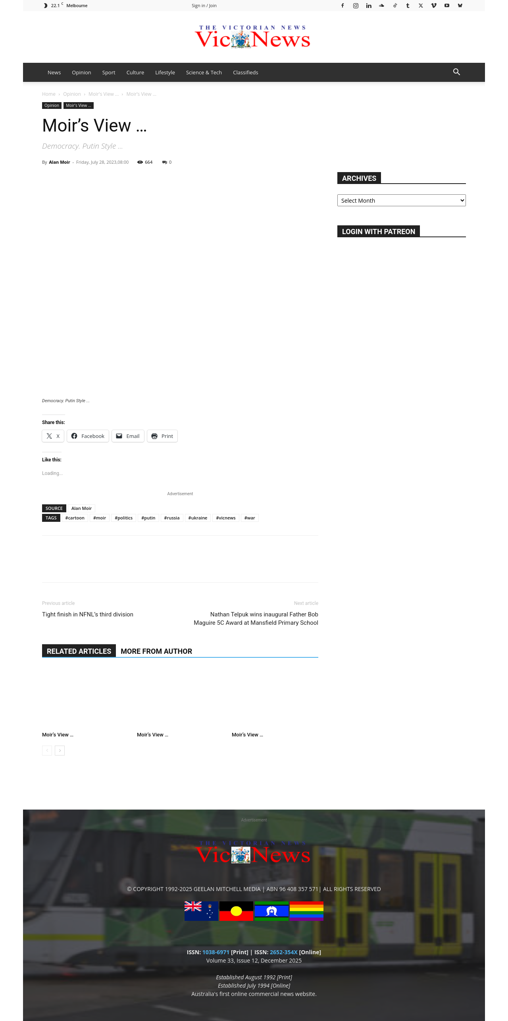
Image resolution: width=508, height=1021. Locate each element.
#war (249, 518)
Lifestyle (165, 72)
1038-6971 (216, 952)
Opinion (81, 72)
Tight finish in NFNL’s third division (87, 614)
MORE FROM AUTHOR (156, 651)
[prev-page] (47, 751)
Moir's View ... (104, 94)
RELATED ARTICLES (79, 651)
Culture (135, 72)
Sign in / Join (204, 5)
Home (49, 94)
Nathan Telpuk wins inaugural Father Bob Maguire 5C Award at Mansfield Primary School (256, 618)
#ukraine (198, 518)
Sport (108, 72)
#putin (148, 518)
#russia (172, 518)
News (54, 72)
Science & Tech (204, 72)
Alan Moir (59, 162)
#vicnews (225, 518)
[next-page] (60, 751)
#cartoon (75, 518)
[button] (456, 73)
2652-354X (284, 952)
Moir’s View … (57, 735)
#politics (124, 518)
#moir (99, 518)
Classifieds (245, 72)
